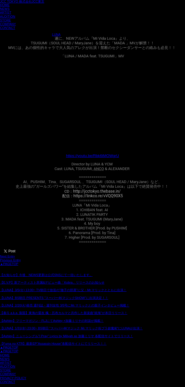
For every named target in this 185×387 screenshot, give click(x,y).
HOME (5, 5)
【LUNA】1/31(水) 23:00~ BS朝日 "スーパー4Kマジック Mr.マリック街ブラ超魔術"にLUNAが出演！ (71, 328)
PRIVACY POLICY (13, 378)
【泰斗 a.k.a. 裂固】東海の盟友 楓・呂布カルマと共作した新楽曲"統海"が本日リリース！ (63, 313)
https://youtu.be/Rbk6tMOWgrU (92, 156)
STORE (5, 20)
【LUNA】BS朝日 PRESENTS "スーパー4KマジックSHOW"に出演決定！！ (54, 298)
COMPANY (8, 24)
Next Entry (7, 256)
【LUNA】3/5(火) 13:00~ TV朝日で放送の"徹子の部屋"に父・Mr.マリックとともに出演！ (63, 290)
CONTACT (7, 28)
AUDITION (7, 16)
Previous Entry (10, 260)
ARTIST (5, 12)
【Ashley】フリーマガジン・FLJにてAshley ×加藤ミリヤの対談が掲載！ (52, 320)
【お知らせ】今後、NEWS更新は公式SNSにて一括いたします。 (46, 275)
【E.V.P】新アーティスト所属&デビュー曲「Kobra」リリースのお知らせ (52, 282)
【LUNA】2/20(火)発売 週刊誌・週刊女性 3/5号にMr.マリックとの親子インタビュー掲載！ (64, 305)
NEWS (5, 8)
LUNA (56, 34)
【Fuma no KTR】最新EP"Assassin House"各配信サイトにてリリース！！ (53, 343)
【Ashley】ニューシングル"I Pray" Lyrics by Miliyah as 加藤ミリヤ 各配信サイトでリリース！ (66, 336)
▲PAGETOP (9, 264)
